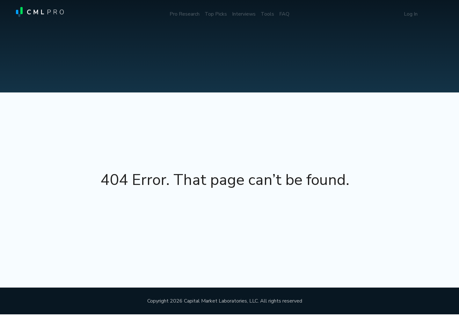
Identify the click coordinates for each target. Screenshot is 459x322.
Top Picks (216, 14)
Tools (267, 14)
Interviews (244, 14)
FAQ (284, 14)
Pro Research (185, 14)
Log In (411, 14)
